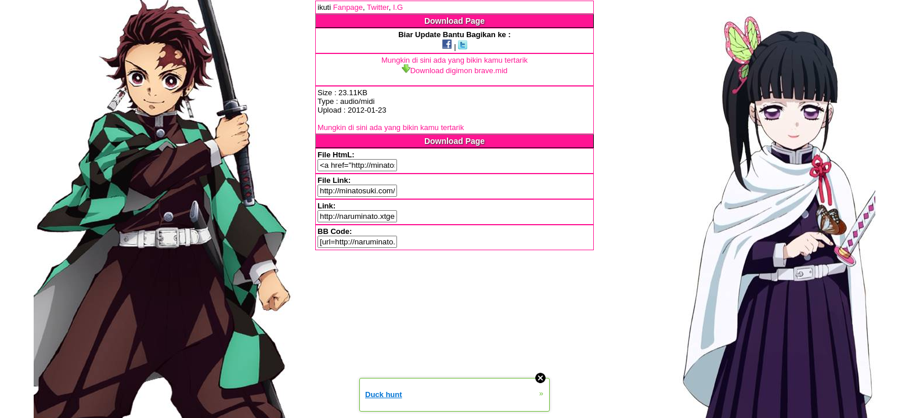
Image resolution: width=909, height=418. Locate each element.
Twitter (378, 7)
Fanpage (348, 7)
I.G (398, 7)
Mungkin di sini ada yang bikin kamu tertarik (454, 60)
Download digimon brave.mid (455, 70)
